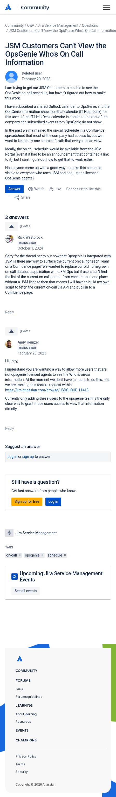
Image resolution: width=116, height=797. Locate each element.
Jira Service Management (58, 25)
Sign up (28, 456)
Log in (12, 456)
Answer (14, 189)
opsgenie (32, 555)
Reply (9, 312)
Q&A (30, 25)
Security (22, 772)
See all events (26, 591)
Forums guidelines (29, 697)
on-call (11, 555)
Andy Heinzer (28, 342)
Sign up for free (27, 501)
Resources (23, 722)
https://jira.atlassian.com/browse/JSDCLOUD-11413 (46, 390)
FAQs (19, 689)
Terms (20, 764)
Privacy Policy (26, 756)
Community (35, 7)
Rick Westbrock (30, 237)
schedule (55, 555)
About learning (26, 714)
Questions (90, 25)
